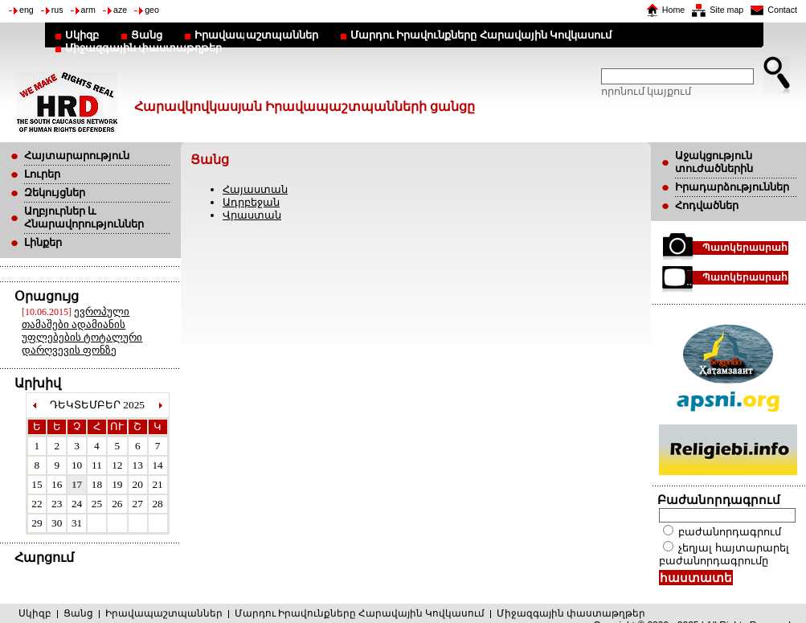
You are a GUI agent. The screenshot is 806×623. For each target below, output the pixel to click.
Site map (726, 9)
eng (26, 9)
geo (152, 9)
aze (120, 9)
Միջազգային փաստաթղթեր (143, 48)
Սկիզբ (82, 35)
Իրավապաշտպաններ (256, 35)
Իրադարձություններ (732, 187)
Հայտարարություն (76, 156)
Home (673, 9)
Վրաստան (252, 215)
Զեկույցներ (54, 192)
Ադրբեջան (251, 202)
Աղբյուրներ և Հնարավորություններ (84, 217)
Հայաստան (255, 189)
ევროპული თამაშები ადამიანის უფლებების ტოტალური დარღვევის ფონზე (82, 330)
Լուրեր (42, 174)
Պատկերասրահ (745, 247)
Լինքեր (43, 242)
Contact (782, 9)
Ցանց (146, 35)
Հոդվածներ (706, 205)
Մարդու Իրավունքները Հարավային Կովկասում (481, 35)
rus (57, 9)
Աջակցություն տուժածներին (714, 162)
